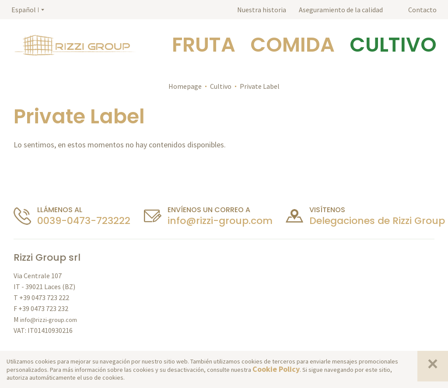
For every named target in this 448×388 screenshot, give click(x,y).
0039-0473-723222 (83, 220)
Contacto (422, 9)
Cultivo (220, 86)
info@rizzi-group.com (220, 220)
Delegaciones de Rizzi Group (377, 220)
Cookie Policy (276, 369)
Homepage (185, 86)
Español (23, 9)
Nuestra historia (261, 9)
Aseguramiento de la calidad (341, 9)
